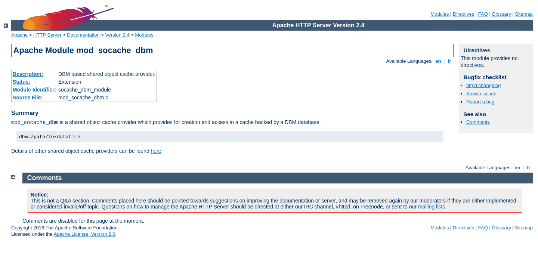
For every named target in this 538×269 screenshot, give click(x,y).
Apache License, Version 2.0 (84, 234)
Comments (478, 122)
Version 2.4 (117, 35)
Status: (21, 82)
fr (449, 61)
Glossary (501, 14)
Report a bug (480, 102)
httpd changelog (483, 85)
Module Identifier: (34, 90)
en (438, 61)
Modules (439, 14)
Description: (28, 74)
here (156, 151)
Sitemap (524, 14)
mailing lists (431, 207)
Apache (19, 35)
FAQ (483, 14)
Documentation (83, 35)
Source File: (28, 98)
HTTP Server (47, 35)
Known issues (481, 93)
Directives (463, 14)
